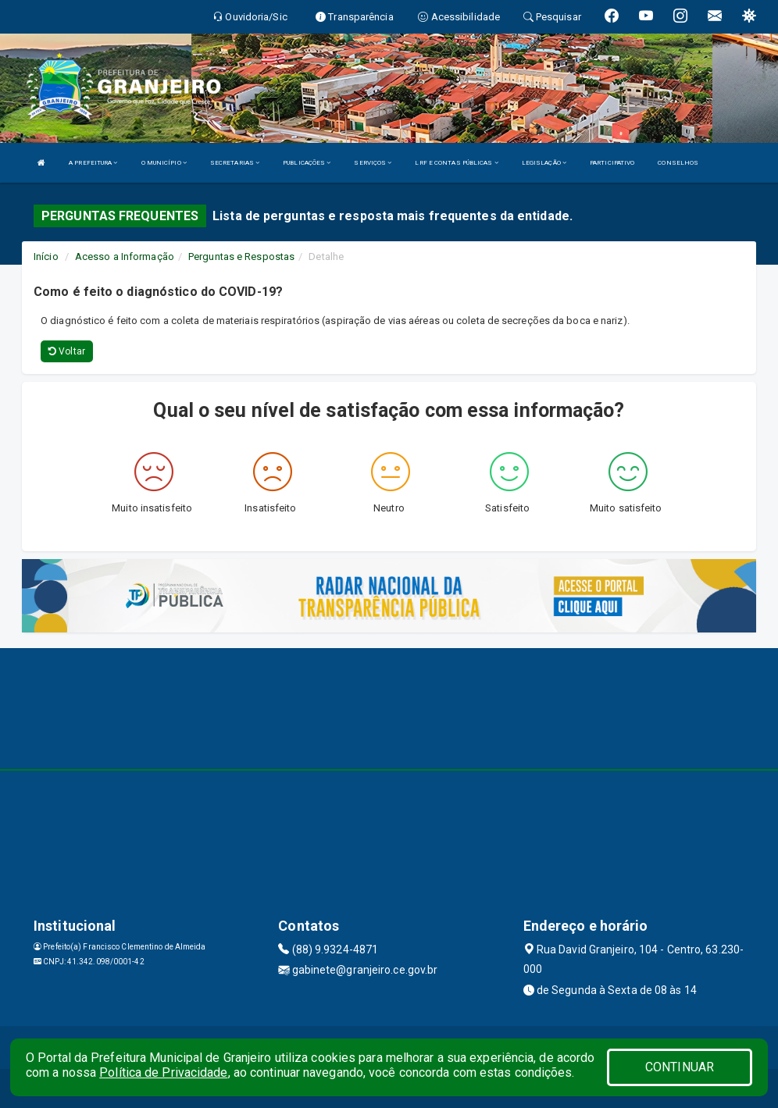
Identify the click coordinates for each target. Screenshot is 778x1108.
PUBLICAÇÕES (306, 162)
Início (46, 256)
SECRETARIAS (234, 162)
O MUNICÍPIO (164, 162)
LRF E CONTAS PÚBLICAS (456, 162)
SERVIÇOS (372, 162)
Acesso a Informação (124, 256)
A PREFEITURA (93, 162)
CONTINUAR (679, 1067)
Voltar (66, 351)
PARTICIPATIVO (612, 162)
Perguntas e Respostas (241, 256)
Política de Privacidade (163, 1072)
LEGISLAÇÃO (544, 162)
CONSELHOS (678, 162)
